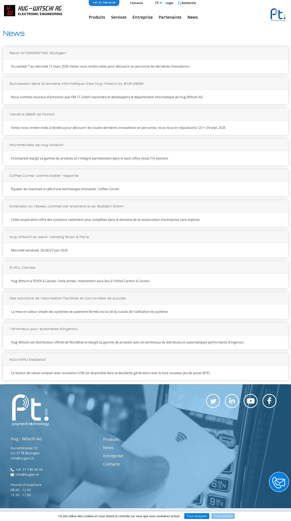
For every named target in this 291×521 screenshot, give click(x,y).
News (192, 17)
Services (119, 17)
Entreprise (143, 17)
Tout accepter (196, 516)
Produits (97, 17)
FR (157, 3)
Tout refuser (223, 516)
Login (169, 3)
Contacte (136, 3)
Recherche (187, 3)
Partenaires (170, 17)
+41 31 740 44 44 (104, 2)
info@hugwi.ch (22, 458)
